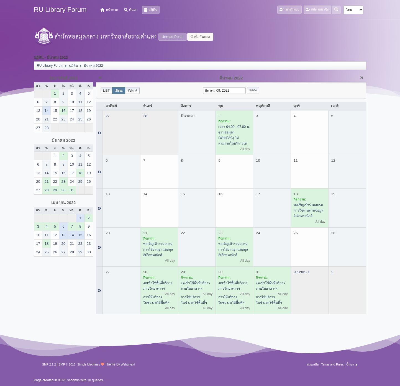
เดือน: (119, 90)
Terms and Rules (332, 364)
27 (108, 116)
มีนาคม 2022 (63, 140)
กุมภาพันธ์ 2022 (63, 78)
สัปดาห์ (132, 90)
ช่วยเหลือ (313, 364)
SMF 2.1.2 (49, 364)
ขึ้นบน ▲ (352, 364)
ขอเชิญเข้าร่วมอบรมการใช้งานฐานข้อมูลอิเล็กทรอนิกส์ (308, 210)
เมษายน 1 (302, 272)
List (106, 90)
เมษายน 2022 (63, 202)
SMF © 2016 (67, 364)
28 (145, 116)
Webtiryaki (128, 364)
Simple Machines (88, 364)
